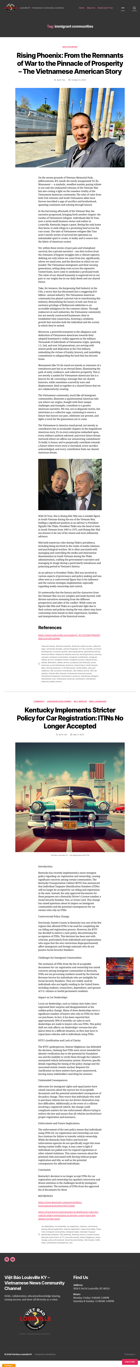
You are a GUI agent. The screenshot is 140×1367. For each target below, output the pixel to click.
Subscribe (130, 1362)
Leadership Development (59, 709)
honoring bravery (86, 662)
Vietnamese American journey (79, 681)
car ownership (60, 1233)
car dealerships (47, 1233)
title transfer (89, 1247)
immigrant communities (58, 665)
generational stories (92, 660)
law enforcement (72, 1244)
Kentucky (67, 1241)
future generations (75, 660)
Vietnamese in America (70, 683)
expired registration (72, 1236)
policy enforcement (56, 1247)
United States (81, 675)
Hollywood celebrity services (67, 662)
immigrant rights (72, 1239)
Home (81, 8)
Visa (70, 1249)
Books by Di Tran (105, 8)
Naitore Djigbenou (87, 1244)
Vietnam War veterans (57, 681)
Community (39, 709)
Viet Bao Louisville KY (22, 1361)
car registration (73, 1233)
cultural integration (70, 657)
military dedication (48, 670)
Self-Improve (80, 709)
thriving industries (53, 675)
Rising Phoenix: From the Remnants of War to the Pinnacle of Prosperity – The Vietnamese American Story (70, 67)
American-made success (82, 654)
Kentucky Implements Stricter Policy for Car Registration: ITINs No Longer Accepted (70, 725)
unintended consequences (57, 1249)
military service (63, 670)
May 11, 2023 (78, 742)
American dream (48, 654)
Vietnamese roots (48, 686)
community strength (54, 657)
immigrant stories (61, 668)
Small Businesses (98, 709)
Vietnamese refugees (89, 683)
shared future (79, 673)
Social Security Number (74, 1247)
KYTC (62, 1244)
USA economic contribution (61, 678)
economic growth (60, 660)
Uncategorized (70, 47)
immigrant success (76, 668)
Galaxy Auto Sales (88, 1236)
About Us (91, 8)
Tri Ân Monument (68, 675)
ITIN (61, 1241)
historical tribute (47, 662)
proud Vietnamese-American (61, 673)
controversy (92, 1233)
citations (83, 1233)
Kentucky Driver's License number (85, 1241)
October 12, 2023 (78, 88)
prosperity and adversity (80, 670)
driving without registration (52, 1236)
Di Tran (62, 88)
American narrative (63, 654)
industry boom (91, 668)
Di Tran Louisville (86, 657)
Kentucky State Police (50, 1244)
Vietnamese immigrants (50, 683)
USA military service (81, 678)
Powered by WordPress (45, 1361)
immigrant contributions (78, 665)
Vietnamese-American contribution (71, 686)
